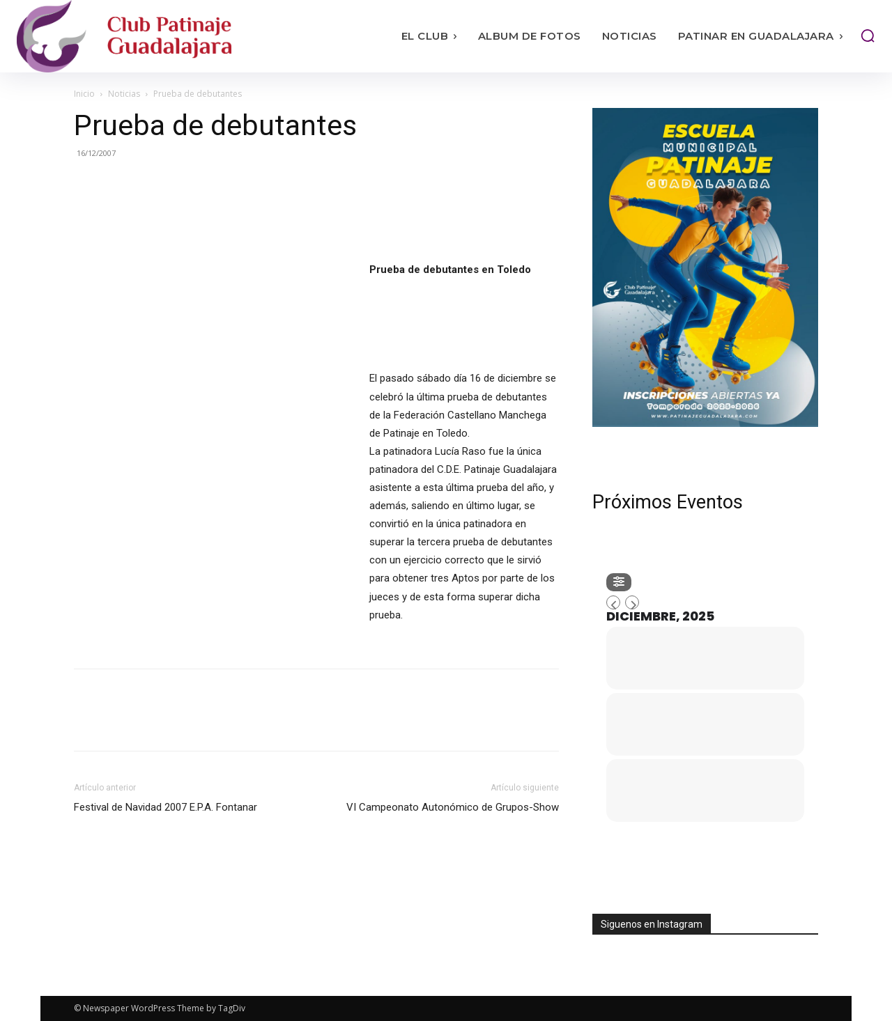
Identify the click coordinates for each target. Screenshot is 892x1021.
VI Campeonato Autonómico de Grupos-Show (452, 807)
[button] (867, 35)
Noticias (124, 94)
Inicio (84, 94)
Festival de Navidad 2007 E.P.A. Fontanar (165, 807)
